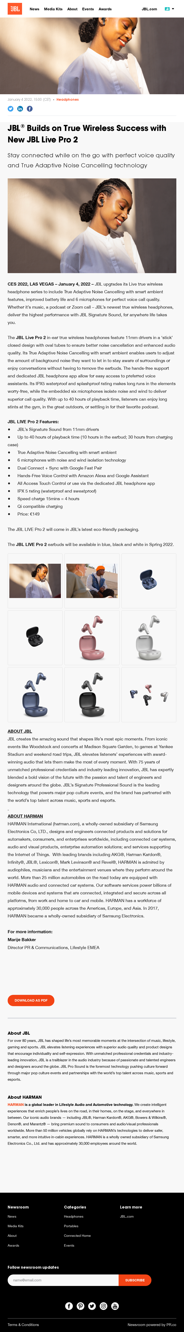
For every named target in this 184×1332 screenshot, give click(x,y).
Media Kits (15, 1226)
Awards (13, 1245)
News (12, 1216)
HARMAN (16, 1104)
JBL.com (149, 9)
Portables (71, 1226)
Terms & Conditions (23, 1325)
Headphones (68, 99)
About (12, 1236)
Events (69, 1245)
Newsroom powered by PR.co (152, 1325)
